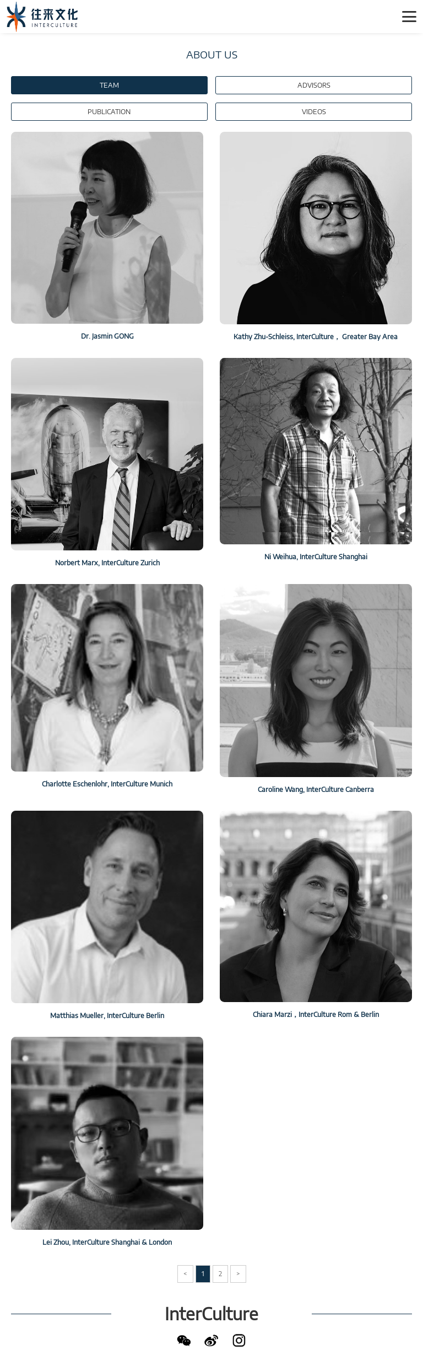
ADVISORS (313, 85)
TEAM (109, 85)
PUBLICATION (109, 112)
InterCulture (211, 1313)
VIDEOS (314, 112)
